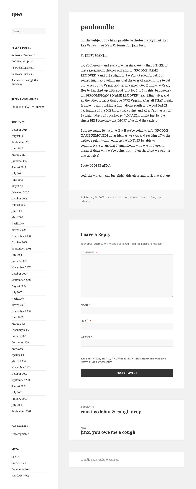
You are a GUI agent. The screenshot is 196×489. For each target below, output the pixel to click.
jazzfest (150, 197)
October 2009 (20, 198)
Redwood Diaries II (23, 67)
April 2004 (18, 355)
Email (86, 321)
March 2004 (19, 361)
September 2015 (21, 142)
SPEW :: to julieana (33, 107)
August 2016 (19, 136)
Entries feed (19, 463)
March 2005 (19, 323)
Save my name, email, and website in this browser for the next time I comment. (123, 360)
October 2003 (20, 373)
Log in (15, 456)
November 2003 (21, 367)
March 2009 (19, 230)
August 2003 (19, 386)
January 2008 (19, 261)
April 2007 (18, 298)
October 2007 (20, 273)
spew (17, 14)
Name (86, 304)
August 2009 (19, 204)
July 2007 (17, 292)
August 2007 (19, 286)
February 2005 (20, 330)
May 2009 (17, 217)
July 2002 (17, 405)
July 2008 (17, 255)
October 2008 (20, 242)
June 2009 (17, 211)
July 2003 (17, 392)
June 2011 (17, 179)
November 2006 (21, 311)
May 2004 (17, 348)
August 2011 (19, 167)
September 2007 (21, 280)
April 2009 (18, 223)
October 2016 (20, 129)
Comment (89, 252)
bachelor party (136, 197)
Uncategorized (20, 434)
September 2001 (21, 411)
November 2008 (21, 236)
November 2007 (21, 267)
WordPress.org (21, 475)
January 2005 (19, 336)
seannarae (116, 197)
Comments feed (21, 469)
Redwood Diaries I (22, 74)
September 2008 (21, 248)
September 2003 (21, 380)
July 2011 (17, 173)
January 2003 (19, 398)
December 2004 (21, 342)
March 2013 (19, 154)
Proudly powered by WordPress (100, 459)
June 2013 (17, 148)
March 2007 (19, 305)
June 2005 (17, 317)
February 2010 (20, 192)
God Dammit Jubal (22, 61)
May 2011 (17, 186)
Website (86, 337)
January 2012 (19, 161)
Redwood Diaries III (23, 55)
